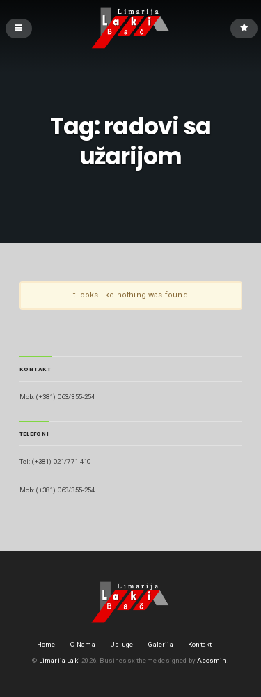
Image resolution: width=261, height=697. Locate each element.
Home (46, 644)
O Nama (82, 644)
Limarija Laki (59, 660)
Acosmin (211, 660)
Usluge (121, 644)
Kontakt (200, 644)
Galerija (160, 644)
